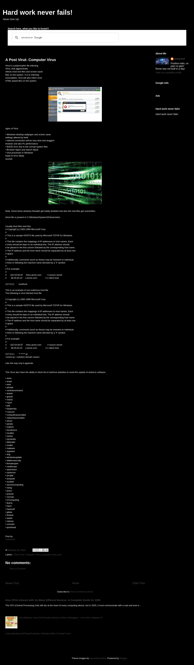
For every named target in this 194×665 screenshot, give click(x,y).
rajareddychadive (97, 658)
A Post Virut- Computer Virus (27, 554)
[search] (64, 38)
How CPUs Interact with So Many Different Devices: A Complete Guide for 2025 (52, 600)
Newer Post (12, 583)
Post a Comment (18, 568)
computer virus (49, 554)
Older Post (138, 583)
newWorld (10, 539)
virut (59, 554)
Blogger (123, 658)
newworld (179, 59)
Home (75, 583)
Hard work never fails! (38, 12)
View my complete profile (168, 72)
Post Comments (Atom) (81, 591)
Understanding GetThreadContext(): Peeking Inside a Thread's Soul (38, 633)
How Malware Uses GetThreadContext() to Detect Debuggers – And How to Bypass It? (61, 617)
